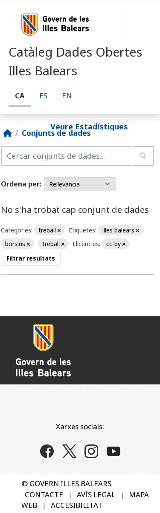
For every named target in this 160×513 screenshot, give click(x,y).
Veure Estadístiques (89, 126)
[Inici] (7, 133)
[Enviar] (143, 156)
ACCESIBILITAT (76, 505)
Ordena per (20, 184)
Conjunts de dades (56, 133)
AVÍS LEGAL (96, 494)
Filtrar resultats (30, 258)
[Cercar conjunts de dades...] (67, 156)
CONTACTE (44, 494)
